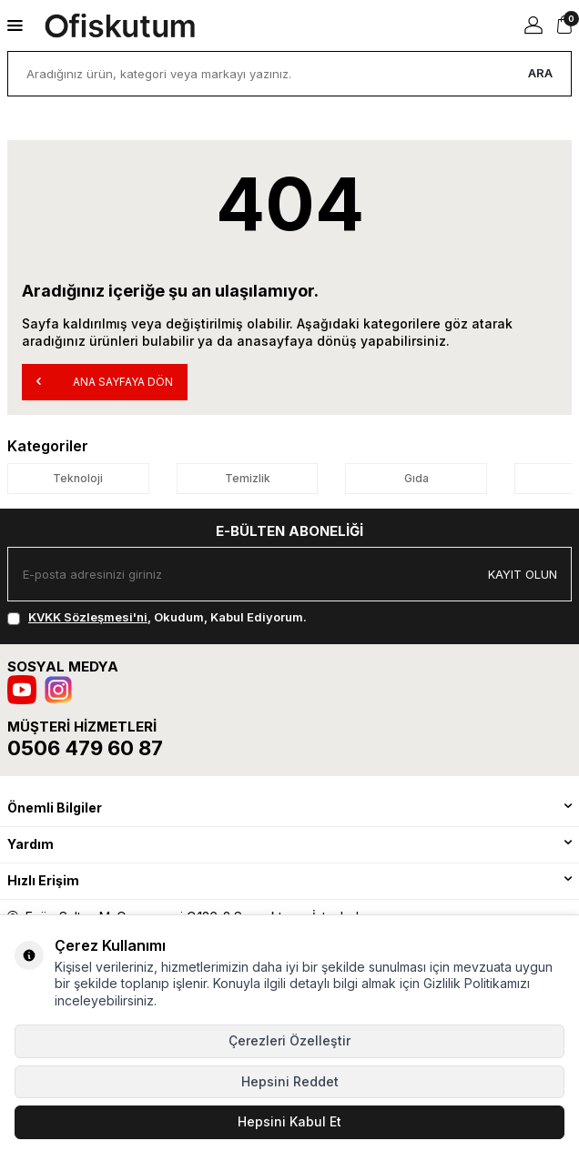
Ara (540, 73)
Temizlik (247, 478)
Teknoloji (78, 478)
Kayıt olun (522, 574)
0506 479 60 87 (85, 748)
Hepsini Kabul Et (289, 1121)
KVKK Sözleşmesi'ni (87, 617)
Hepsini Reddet (290, 1081)
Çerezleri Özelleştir (289, 1040)
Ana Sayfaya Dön (104, 381)
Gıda (416, 478)
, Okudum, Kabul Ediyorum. (157, 617)
